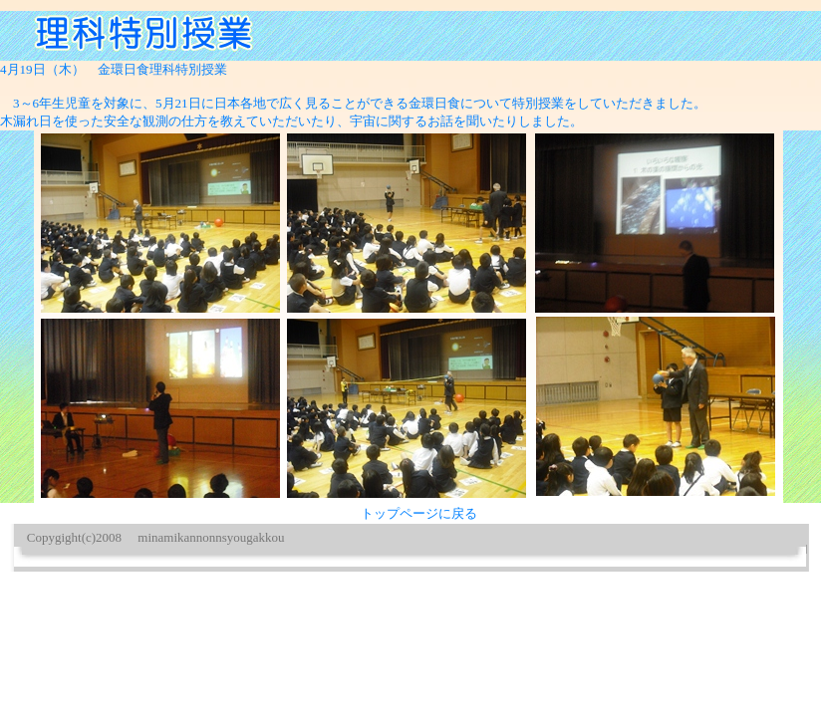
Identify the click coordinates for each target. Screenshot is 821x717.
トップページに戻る (419, 513)
